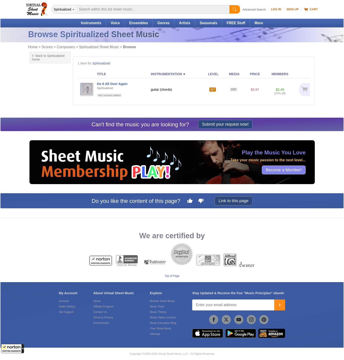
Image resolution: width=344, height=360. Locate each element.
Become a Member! (284, 170)
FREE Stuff (236, 23)
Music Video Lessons (163, 317)
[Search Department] (64, 9)
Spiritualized (101, 63)
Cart (311, 9)
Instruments (91, 23)
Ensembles (138, 23)
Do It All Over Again (112, 84)
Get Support (66, 312)
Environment (101, 323)
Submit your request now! (225, 124)
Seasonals (208, 23)
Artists (184, 23)
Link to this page (233, 201)
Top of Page (172, 276)
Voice (115, 23)
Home (33, 47)
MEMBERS (279, 74)
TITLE (101, 74)
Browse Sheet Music (162, 301)
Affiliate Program (103, 306)
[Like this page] (189, 201)
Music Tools (157, 306)
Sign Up (292, 9)
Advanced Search (254, 9)
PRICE (255, 74)
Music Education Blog (163, 323)
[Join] (279, 304)
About (96, 301)
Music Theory (158, 312)
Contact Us (100, 312)
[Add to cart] (302, 89)
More (259, 23)
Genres (164, 23)
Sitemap (155, 334)
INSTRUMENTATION (166, 74)
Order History (67, 306)
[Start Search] (234, 9)
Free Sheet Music (160, 328)
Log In (276, 9)
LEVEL (213, 74)
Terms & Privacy (103, 317)
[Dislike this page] (200, 201)
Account (64, 301)
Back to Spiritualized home (48, 57)
